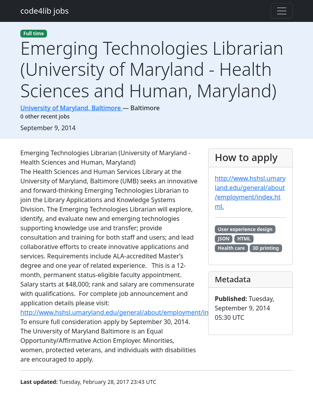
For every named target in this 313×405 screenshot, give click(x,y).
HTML (243, 238)
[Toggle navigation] (282, 11)
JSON (224, 238)
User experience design (245, 229)
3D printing (265, 248)
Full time (33, 33)
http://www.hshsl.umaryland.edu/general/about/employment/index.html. (129, 312)
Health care (231, 248)
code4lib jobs (44, 10)
